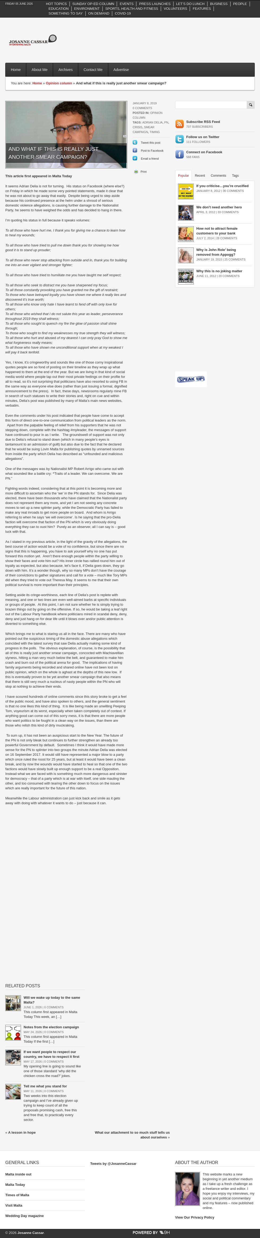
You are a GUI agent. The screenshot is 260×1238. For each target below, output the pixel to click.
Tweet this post (150, 142)
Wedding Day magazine (24, 1216)
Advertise (121, 70)
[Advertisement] (222, 36)
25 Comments (234, 259)
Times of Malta (17, 1195)
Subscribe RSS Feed (203, 122)
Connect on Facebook (204, 152)
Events (126, 4)
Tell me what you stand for (46, 1086)
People (240, 4)
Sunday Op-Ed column (93, 4)
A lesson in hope (22, 1132)
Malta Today (15, 1185)
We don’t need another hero (219, 207)
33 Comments (228, 212)
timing (155, 132)
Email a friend (150, 158)
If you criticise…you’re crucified (222, 186)
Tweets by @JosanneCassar (113, 1164)
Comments (218, 176)
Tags (235, 176)
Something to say (66, 13)
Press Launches (154, 4)
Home (16, 70)
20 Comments (229, 276)
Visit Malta (13, 1205)
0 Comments (142, 108)
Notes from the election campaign (52, 1027)
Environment (87, 9)
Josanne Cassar (31, 1233)
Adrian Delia (152, 122)
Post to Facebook (152, 150)
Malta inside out (18, 1174)
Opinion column (59, 83)
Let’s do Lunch (190, 4)
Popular (183, 176)
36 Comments (233, 190)
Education (59, 9)
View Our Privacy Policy (194, 1217)
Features (202, 9)
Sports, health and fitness (131, 9)
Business (219, 4)
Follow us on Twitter (202, 137)
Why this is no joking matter (219, 271)
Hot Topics (56, 4)
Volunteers (175, 9)
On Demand (98, 13)
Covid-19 (123, 13)
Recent (200, 176)
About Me (39, 70)
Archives (65, 70)
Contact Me (93, 70)
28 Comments (226, 238)
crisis (137, 127)
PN (166, 122)
